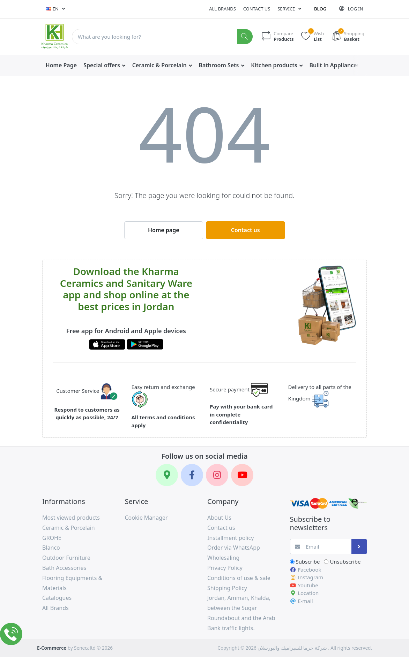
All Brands (222, 9)
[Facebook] (192, 475)
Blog (320, 9)
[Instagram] (217, 475)
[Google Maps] (167, 475)
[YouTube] (242, 475)
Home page (163, 230)
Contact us (256, 9)
